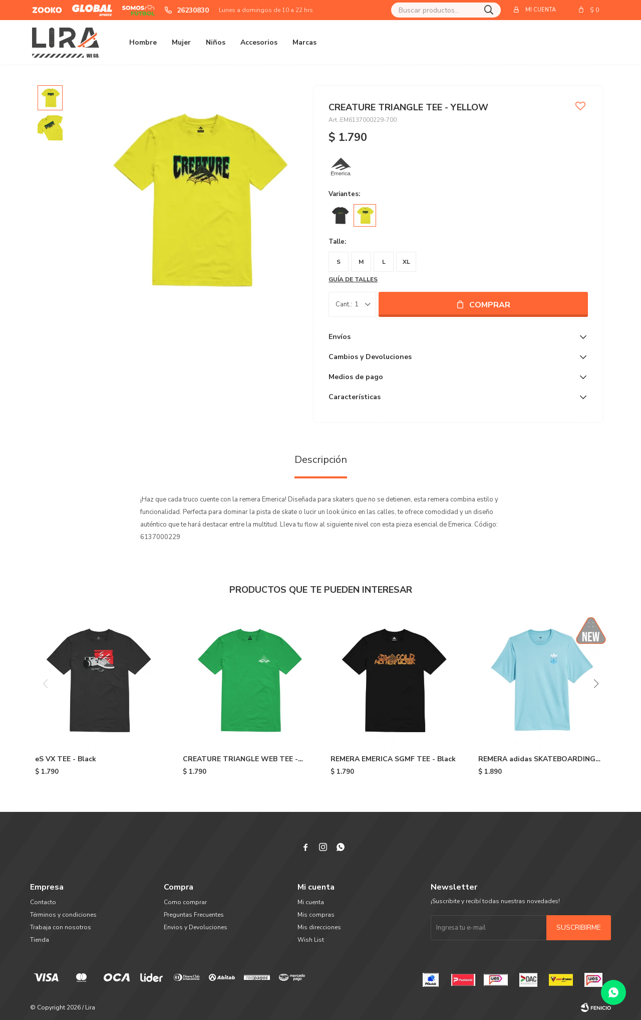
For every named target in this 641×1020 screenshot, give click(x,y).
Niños (215, 42)
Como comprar (185, 902)
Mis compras (316, 915)
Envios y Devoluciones (195, 927)
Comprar (489, 304)
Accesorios (258, 42)
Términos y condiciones (63, 915)
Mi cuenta (310, 902)
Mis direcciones (319, 927)
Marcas (304, 42)
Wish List (310, 940)
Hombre (143, 42)
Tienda (39, 940)
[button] (596, 683)
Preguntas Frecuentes (194, 915)
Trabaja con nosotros (60, 927)
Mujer (181, 42)
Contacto (43, 902)
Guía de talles (353, 279)
